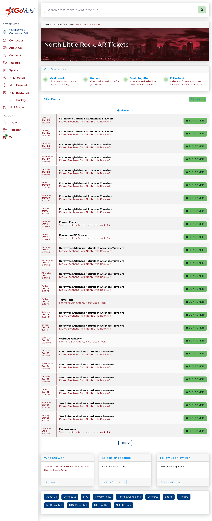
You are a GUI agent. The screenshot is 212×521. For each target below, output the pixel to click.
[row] (125, 120)
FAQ (85, 496)
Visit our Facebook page (114, 482)
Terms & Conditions (129, 496)
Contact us (70, 496)
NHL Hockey (123, 505)
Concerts (153, 496)
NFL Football (101, 505)
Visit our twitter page (170, 482)
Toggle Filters (198, 99)
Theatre (183, 496)
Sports (168, 496)
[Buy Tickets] (195, 121)
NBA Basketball (78, 505)
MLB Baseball (54, 505)
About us (51, 496)
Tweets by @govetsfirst (174, 466)
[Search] (121, 9)
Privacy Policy (103, 496)
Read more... (51, 482)
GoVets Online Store (114, 466)
